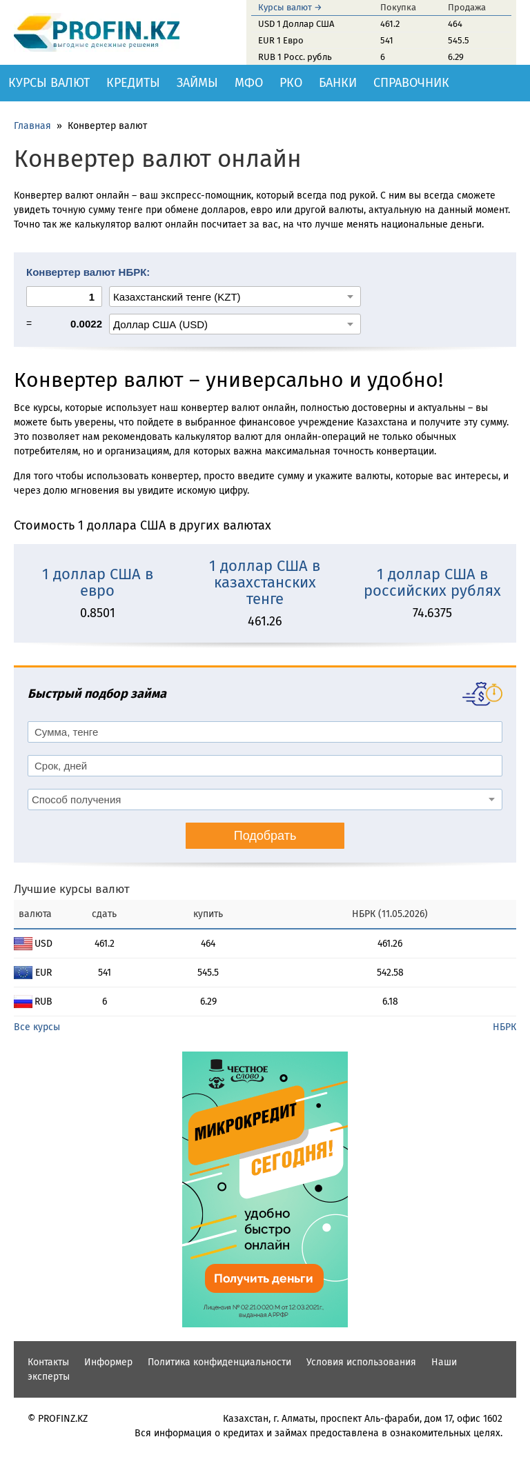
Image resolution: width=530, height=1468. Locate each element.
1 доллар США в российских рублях (432, 582)
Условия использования (361, 1362)
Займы (197, 82)
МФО (249, 82)
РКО (290, 82)
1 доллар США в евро (97, 582)
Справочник (411, 82)
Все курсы (37, 1027)
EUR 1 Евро (281, 40)
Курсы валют (49, 82)
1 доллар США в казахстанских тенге (264, 582)
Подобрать (265, 836)
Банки (338, 82)
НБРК (504, 1027)
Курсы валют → (290, 7)
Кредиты (133, 82)
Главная (32, 126)
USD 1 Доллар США (296, 24)
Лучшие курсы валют (72, 889)
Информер (108, 1362)
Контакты (48, 1362)
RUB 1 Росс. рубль (295, 57)
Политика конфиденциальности (219, 1362)
